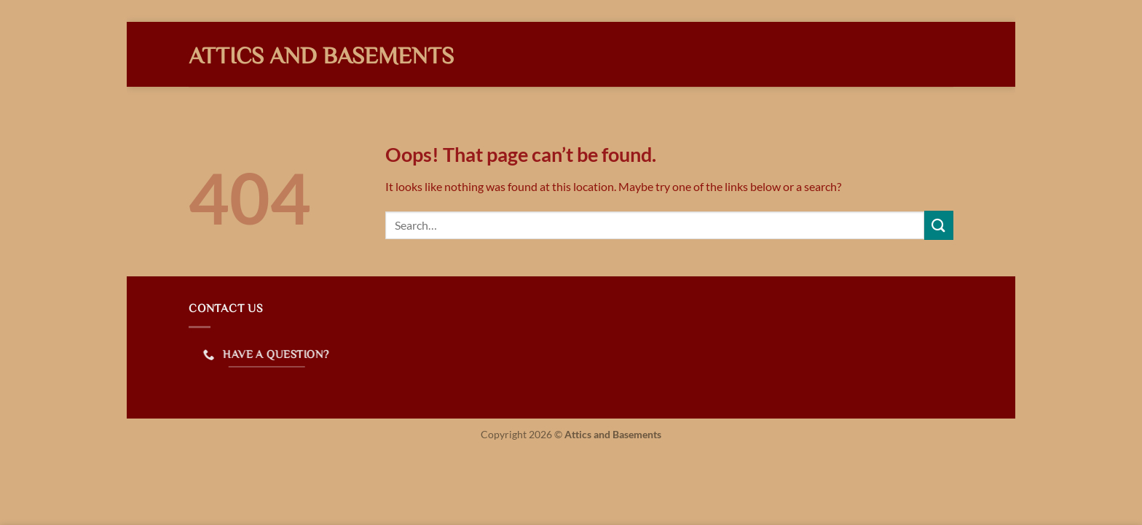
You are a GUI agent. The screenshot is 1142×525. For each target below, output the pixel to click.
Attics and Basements (321, 54)
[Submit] (938, 225)
